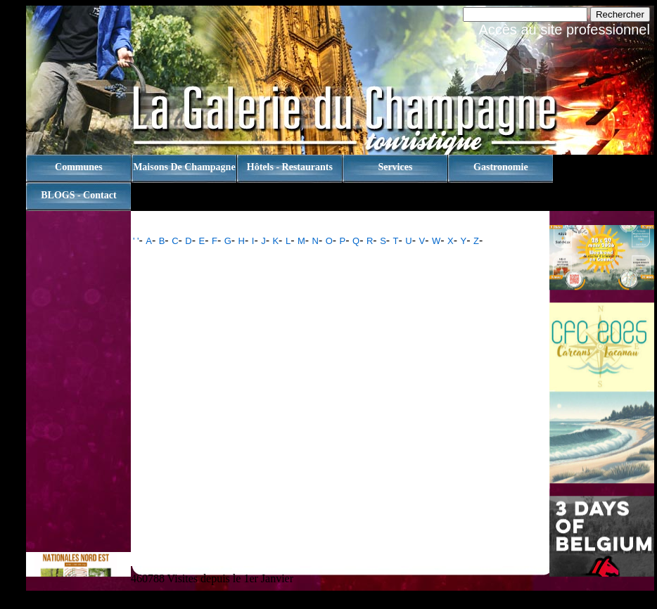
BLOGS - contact (78, 195)
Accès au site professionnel (563, 29)
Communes (79, 167)
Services (395, 167)
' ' (136, 241)
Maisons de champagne (184, 167)
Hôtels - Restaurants (290, 167)
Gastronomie (500, 167)
